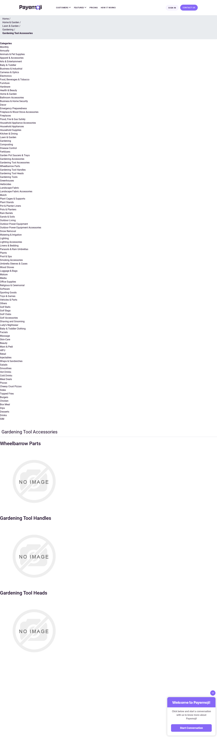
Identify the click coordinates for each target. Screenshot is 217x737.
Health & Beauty (8, 90)
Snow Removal (8, 231)
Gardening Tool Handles (13, 169)
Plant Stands (7, 202)
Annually (4, 50)
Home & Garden (8, 94)
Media (3, 278)
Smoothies (5, 368)
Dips (2, 408)
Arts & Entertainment (11, 61)
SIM (2, 419)
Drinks (3, 415)
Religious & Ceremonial (12, 285)
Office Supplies (8, 281)
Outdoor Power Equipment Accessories (20, 227)
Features (80, 7)
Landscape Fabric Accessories (16, 191)
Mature (4, 274)
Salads (3, 364)
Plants (3, 253)
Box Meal (5, 404)
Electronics (6, 76)
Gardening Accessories (12, 159)
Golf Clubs (5, 314)
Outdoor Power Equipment (14, 224)
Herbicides (5, 184)
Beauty (3, 343)
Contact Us (189, 7)
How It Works (108, 7)
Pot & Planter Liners (10, 206)
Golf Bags (5, 310)
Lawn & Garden (8, 137)
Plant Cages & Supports (12, 198)
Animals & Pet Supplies (12, 54)
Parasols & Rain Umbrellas (14, 249)
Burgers (4, 397)
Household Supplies (10, 130)
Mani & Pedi (6, 346)
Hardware (5, 86)
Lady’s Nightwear (9, 325)
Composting (6, 144)
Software (5, 289)
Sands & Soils (7, 216)
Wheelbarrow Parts (10, 166)
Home (5, 18)
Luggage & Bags (8, 271)
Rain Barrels (6, 213)
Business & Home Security (14, 101)
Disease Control (8, 148)
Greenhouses (7, 180)
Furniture (4, 83)
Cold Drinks (6, 375)
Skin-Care (5, 339)
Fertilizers (5, 151)
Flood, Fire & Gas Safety (12, 119)
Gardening (5, 141)
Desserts (4, 411)
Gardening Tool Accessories (15, 162)
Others (3, 303)
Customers (63, 7)
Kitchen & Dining (9, 133)
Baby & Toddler (8, 65)
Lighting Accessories (11, 242)
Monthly (4, 47)
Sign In (172, 8)
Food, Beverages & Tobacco (14, 79)
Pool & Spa (6, 256)
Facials (4, 332)
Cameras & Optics (9, 72)
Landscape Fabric (9, 188)
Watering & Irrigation (11, 234)
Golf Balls (5, 307)
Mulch (3, 195)
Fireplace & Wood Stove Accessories (19, 112)
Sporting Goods (8, 292)
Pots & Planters (8, 209)
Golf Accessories (9, 318)
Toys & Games (7, 296)
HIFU (2, 350)
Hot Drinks (5, 372)
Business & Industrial (11, 68)
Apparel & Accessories (12, 58)
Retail (3, 354)
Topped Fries (7, 393)
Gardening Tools (8, 177)
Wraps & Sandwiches (11, 361)
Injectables (5, 357)
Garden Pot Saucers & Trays (15, 155)
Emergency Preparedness (13, 108)
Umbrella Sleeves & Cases (13, 263)
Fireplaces (5, 115)
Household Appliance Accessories (18, 123)
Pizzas (3, 383)
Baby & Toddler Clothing (13, 328)
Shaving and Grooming (12, 321)
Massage (5, 336)
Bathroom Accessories (12, 97)
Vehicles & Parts (8, 299)
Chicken (4, 401)
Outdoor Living (8, 220)
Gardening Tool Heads (12, 173)
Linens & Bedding (9, 245)
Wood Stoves (7, 267)
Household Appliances (12, 126)
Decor (3, 105)
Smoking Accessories (11, 260)
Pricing (94, 7)
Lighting (4, 238)
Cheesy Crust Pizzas (11, 386)
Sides (3, 390)
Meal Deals (6, 379)
